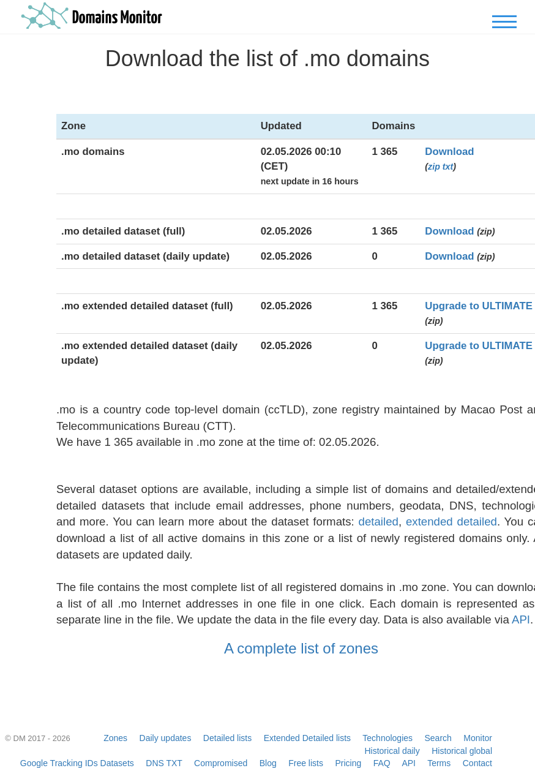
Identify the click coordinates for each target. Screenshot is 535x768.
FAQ (382, 763)
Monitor (477, 738)
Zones (115, 738)
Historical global (462, 751)
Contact (477, 763)
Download (449, 151)
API (521, 619)
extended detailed (451, 521)
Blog (268, 763)
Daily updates (166, 738)
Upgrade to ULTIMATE (479, 306)
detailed (378, 521)
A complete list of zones (301, 648)
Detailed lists (227, 738)
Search (438, 738)
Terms (439, 763)
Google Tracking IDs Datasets (77, 763)
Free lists (305, 763)
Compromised (220, 763)
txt (448, 166)
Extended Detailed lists (307, 738)
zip (434, 166)
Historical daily (391, 751)
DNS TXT (164, 763)
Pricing (348, 763)
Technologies (387, 738)
